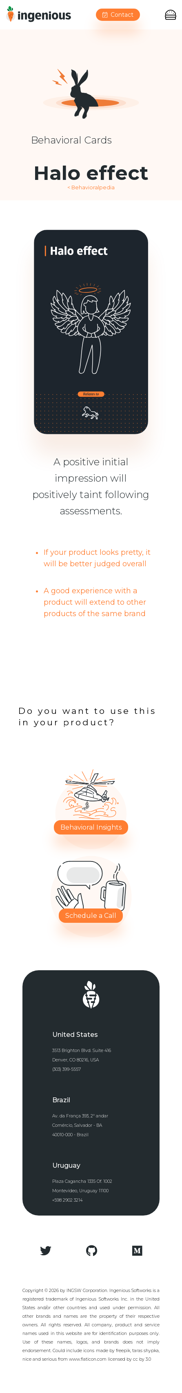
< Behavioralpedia (91, 187)
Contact (117, 14)
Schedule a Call (90, 916)
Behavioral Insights (91, 827)
